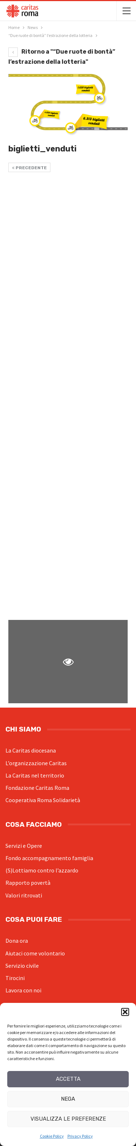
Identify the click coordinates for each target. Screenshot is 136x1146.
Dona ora (16, 940)
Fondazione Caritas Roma (37, 787)
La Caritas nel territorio (34, 775)
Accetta (68, 1079)
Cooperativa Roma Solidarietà (42, 800)
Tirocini (15, 978)
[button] (125, 1012)
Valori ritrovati (23, 895)
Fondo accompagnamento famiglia (49, 858)
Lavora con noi (23, 990)
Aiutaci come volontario (35, 953)
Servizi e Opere (23, 845)
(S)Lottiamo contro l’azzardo (41, 870)
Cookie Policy (52, 1136)
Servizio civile (22, 965)
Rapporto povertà (27, 882)
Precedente (29, 167)
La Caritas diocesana (30, 750)
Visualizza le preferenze (68, 1119)
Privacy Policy (80, 1136)
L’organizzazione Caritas (36, 763)
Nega (68, 1099)
